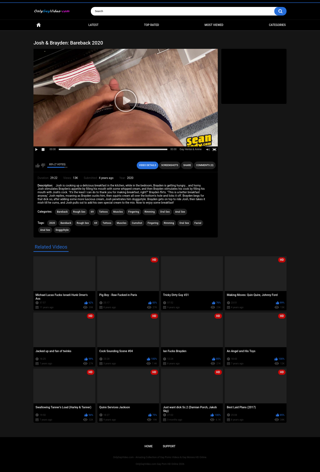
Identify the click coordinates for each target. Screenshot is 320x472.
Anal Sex (180, 211)
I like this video (38, 165)
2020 (52, 223)
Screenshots (169, 165)
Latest (93, 25)
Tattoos (103, 211)
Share (187, 165)
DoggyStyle (62, 230)
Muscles (118, 211)
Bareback (62, 211)
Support (169, 446)
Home (38, 25)
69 (92, 211)
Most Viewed (213, 25)
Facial (197, 223)
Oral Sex (165, 211)
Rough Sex (79, 211)
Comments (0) (204, 165)
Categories (277, 25)
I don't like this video (43, 165)
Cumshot (137, 223)
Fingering (133, 211)
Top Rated (151, 25)
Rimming (149, 211)
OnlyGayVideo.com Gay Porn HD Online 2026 (160, 464)
